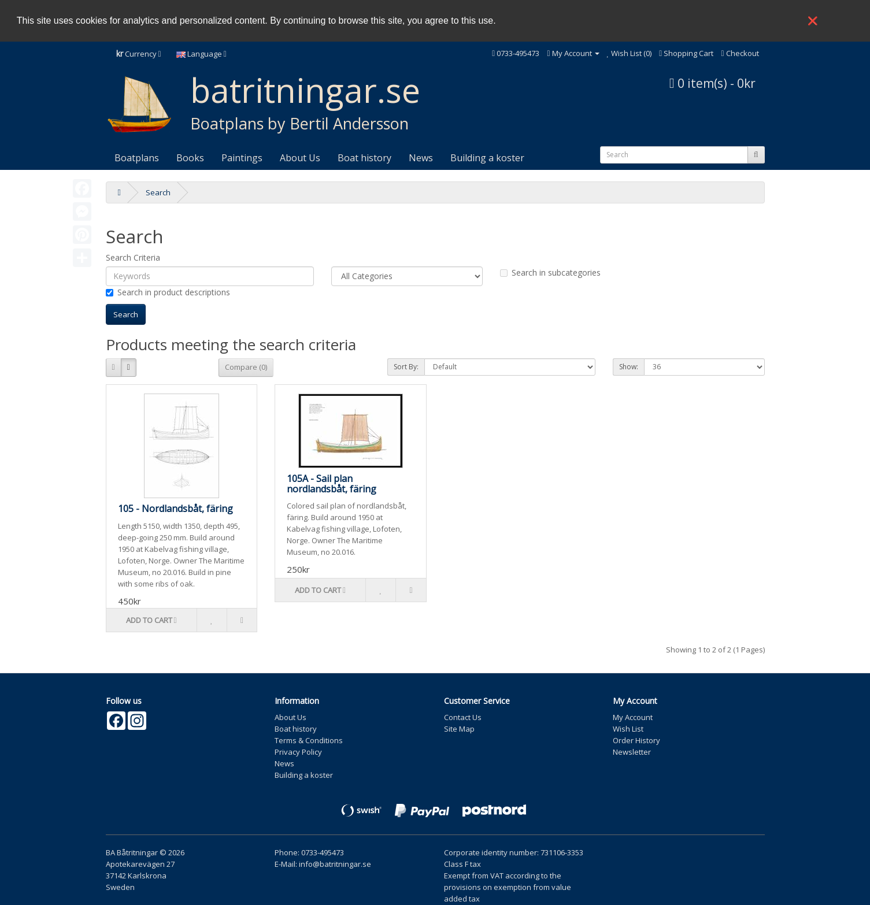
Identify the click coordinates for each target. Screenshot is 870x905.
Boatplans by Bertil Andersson (299, 123)
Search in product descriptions (168, 292)
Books (190, 157)
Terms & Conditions (309, 740)
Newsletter (632, 752)
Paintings (241, 157)
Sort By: (406, 367)
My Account (633, 717)
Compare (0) (246, 367)
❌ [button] (813, 20)
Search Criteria (133, 257)
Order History (636, 740)
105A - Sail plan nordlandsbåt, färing (331, 483)
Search (158, 192)
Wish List (628, 729)
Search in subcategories (550, 272)
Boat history (364, 157)
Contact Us (463, 717)
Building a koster (487, 157)
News (421, 157)
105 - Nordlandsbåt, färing (175, 508)
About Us (300, 157)
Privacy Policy (298, 752)
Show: (628, 367)
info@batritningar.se (335, 864)
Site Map (459, 729)
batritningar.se (305, 90)
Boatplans (136, 157)
